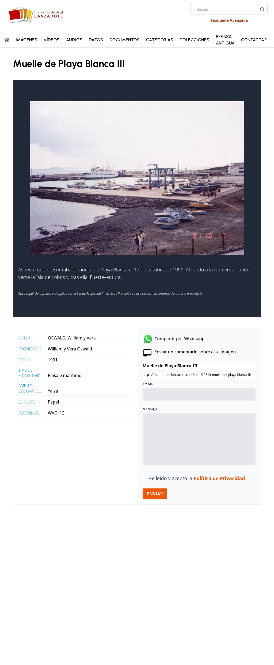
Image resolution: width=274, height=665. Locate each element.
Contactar (254, 39)
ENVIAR (155, 494)
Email (148, 384)
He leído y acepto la (196, 478)
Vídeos (51, 39)
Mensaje (150, 409)
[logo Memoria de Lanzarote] (37, 15)
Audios (74, 39)
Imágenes (26, 39)
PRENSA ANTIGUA (225, 40)
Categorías (159, 39)
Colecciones (194, 39)
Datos (96, 39)
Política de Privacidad (219, 478)
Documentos (124, 39)
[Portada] (7, 40)
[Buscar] (262, 9)
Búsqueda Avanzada (229, 20)
